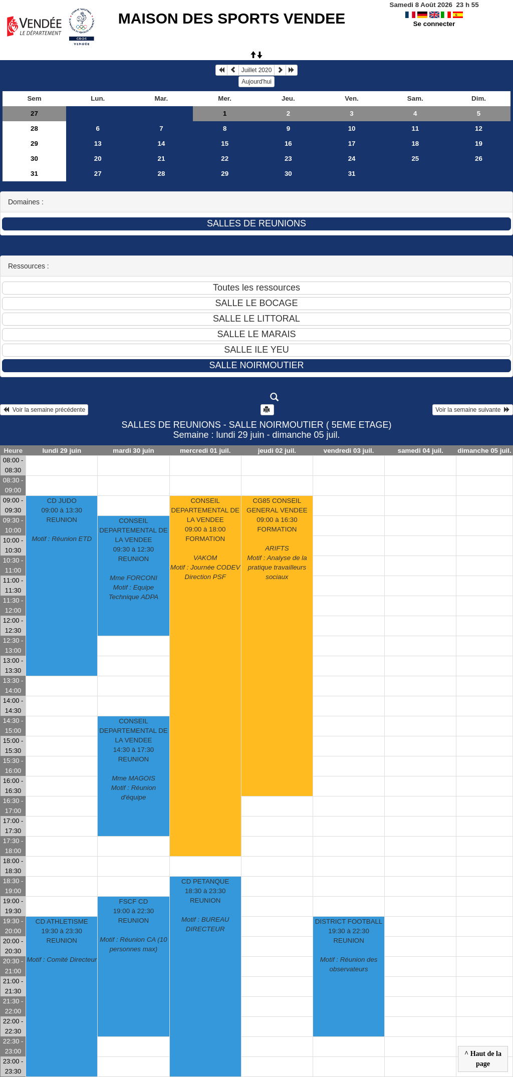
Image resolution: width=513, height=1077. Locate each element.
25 (415, 158)
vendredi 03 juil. (349, 450)
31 (34, 173)
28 (34, 128)
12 (478, 128)
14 (161, 143)
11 (415, 128)
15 (224, 143)
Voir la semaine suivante (472, 409)
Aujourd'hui (256, 81)
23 (288, 158)
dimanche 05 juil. (484, 450)
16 (288, 143)
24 (352, 158)
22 (224, 158)
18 (415, 143)
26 (478, 158)
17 (352, 143)
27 (34, 113)
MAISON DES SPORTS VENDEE (231, 18)
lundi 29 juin (61, 450)
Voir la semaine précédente (44, 409)
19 (478, 143)
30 (34, 158)
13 (98, 143)
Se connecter (434, 24)
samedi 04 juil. (420, 450)
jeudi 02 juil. (277, 450)
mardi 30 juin (133, 450)
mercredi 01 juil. (205, 450)
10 (352, 128)
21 (161, 158)
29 (34, 143)
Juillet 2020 (256, 70)
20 (98, 158)
